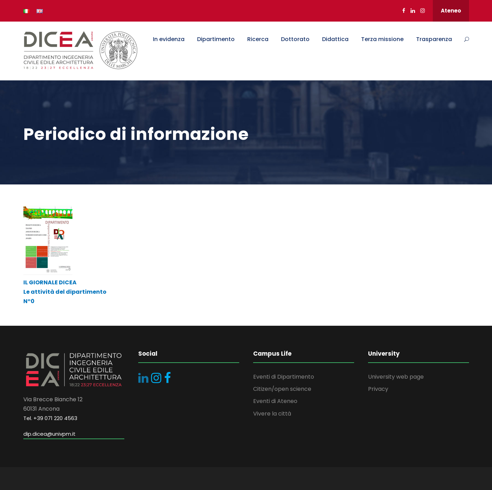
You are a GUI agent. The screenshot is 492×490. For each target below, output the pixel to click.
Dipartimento (216, 39)
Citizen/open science (282, 389)
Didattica (335, 39)
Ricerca (257, 39)
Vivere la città (272, 414)
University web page (396, 377)
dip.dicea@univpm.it (49, 433)
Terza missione (382, 39)
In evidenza (169, 39)
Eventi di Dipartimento (283, 377)
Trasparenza (434, 39)
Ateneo (451, 10)
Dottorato (295, 39)
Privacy (378, 389)
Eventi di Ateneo (275, 401)
